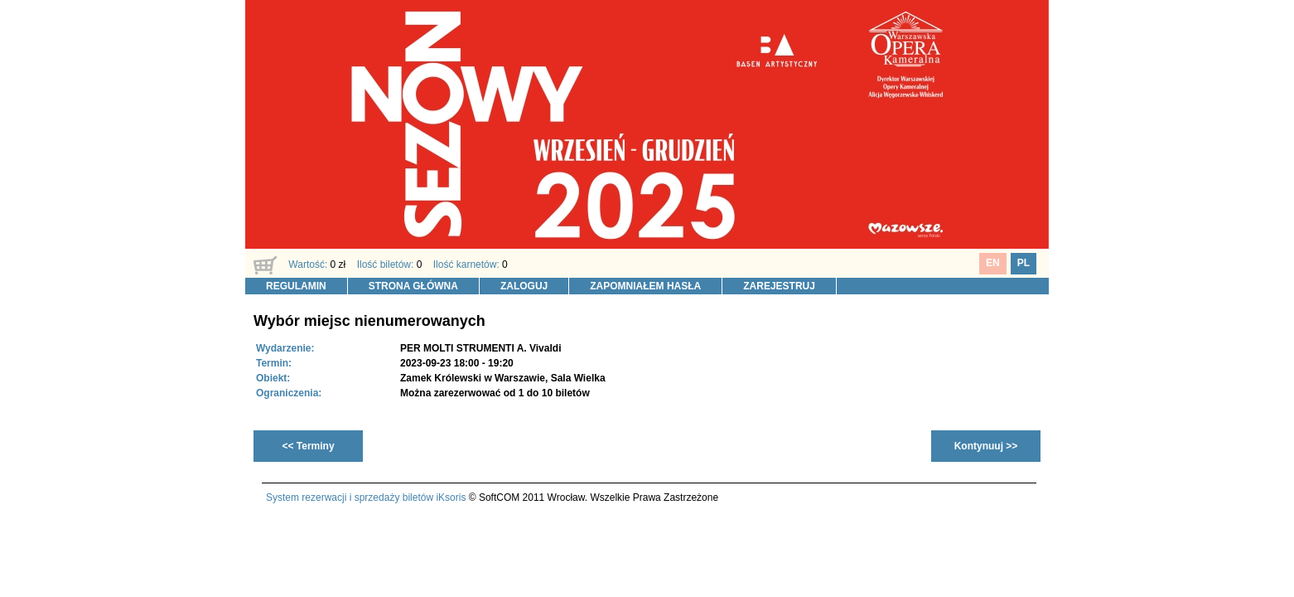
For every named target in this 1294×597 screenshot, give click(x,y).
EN (993, 263)
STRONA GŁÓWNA (413, 286)
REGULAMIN (296, 286)
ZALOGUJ (524, 286)
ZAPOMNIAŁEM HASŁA (645, 286)
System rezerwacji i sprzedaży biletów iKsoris (366, 497)
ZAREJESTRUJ (779, 286)
